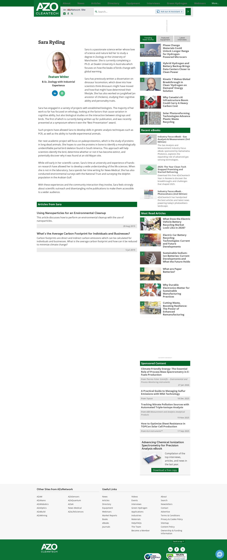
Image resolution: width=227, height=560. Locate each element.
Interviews (136, 491)
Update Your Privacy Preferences (58, 556)
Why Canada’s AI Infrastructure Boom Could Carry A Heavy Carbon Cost (174, 97)
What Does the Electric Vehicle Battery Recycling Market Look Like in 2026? (175, 218)
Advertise (165, 498)
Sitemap (165, 510)
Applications (137, 498)
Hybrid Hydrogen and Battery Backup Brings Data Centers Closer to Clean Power (175, 65)
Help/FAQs (136, 510)
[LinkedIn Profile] (55, 93)
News (105, 483)
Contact (164, 495)
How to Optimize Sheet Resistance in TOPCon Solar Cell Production (161, 412)
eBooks (105, 510)
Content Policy (168, 513)
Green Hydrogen (139, 495)
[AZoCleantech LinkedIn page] (64, 13)
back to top (178, 528)
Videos (134, 483)
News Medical (75, 495)
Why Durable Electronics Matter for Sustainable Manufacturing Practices (176, 281)
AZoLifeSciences (76, 498)
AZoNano (41, 487)
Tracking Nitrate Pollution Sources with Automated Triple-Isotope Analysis (162, 394)
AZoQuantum (74, 487)
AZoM (39, 483)
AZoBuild (41, 498)
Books (105, 506)
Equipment (107, 495)
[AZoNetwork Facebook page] (68, 13)
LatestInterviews (182, 38)
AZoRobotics (43, 491)
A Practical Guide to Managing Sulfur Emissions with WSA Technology (161, 381)
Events (134, 487)
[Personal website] (62, 93)
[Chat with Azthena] (219, 554)
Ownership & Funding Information (171, 519)
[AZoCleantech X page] (182, 536)
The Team (136, 513)
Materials (136, 506)
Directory (106, 491)
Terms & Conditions (170, 502)
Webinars (106, 498)
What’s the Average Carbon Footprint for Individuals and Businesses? (83, 233)
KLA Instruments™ (154, 418)
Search (164, 487)
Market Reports (109, 502)
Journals (106, 513)
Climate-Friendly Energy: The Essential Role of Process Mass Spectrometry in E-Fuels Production (164, 361)
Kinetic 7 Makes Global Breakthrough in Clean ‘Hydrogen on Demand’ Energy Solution (175, 81)
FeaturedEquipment (165, 38)
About (164, 483)
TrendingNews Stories (148, 38)
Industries (136, 502)
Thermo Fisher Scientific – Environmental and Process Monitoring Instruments (164, 370)
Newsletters (166, 491)
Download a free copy (165, 457)
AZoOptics (42, 495)
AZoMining (42, 502)
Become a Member (140, 517)
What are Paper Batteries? (171, 264)
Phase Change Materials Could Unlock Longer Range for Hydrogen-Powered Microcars (176, 49)
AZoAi (71, 491)
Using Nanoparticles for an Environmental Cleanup (71, 213)
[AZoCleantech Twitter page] (72, 13)
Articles (105, 487)
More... (187, 3)
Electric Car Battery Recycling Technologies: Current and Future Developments (176, 234)
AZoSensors (73, 483)
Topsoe (149, 386)
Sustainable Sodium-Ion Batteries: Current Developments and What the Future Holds (176, 250)
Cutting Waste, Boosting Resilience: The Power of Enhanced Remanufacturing (176, 298)
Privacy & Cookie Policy (172, 506)
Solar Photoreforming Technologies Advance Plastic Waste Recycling (175, 112)
